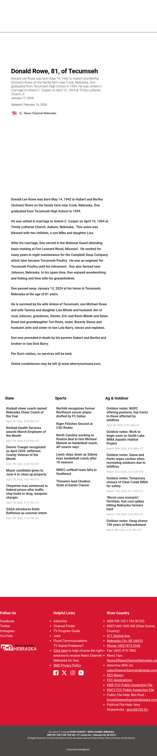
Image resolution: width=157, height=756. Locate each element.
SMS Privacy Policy (67, 665)
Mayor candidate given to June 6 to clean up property (26, 472)
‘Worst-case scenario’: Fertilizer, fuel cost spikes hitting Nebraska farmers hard (125, 503)
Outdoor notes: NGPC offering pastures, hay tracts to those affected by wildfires (127, 414)
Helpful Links (64, 613)
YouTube (6, 636)
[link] (28, 415)
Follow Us (8, 613)
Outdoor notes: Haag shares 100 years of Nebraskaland (127, 523)
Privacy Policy (97, 738)
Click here (60, 651)
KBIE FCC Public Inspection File (130, 685)
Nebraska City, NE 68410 (125, 641)
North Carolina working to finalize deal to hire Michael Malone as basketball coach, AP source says (77, 441)
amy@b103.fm (137, 710)
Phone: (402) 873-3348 (123, 646)
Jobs (57, 636)
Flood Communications (70, 641)
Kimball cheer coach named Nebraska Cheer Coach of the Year (26, 412)
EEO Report (115, 675)
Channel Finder (64, 626)
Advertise (60, 621)
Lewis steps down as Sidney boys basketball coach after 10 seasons (76, 458)
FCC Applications (119, 680)
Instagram (7, 631)
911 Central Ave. (119, 636)
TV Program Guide (66, 631)
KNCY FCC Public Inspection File (130, 690)
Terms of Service (112, 738)
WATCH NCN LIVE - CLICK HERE (78, 5)
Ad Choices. (130, 738)
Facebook (7, 621)
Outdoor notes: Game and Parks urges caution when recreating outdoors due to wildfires (126, 461)
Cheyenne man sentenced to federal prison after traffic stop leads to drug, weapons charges (27, 491)
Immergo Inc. (84, 749)
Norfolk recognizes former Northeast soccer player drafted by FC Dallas (75, 412)
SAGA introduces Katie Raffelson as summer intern (26, 511)
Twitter (5, 626)
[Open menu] (149, 25)
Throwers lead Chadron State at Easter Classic (73, 483)
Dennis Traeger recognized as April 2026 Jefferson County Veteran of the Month (26, 453)
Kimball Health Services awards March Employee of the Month (26, 432)
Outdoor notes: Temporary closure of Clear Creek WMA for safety (127, 482)
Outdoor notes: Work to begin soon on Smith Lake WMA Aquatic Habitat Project (126, 437)
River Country (118, 613)
